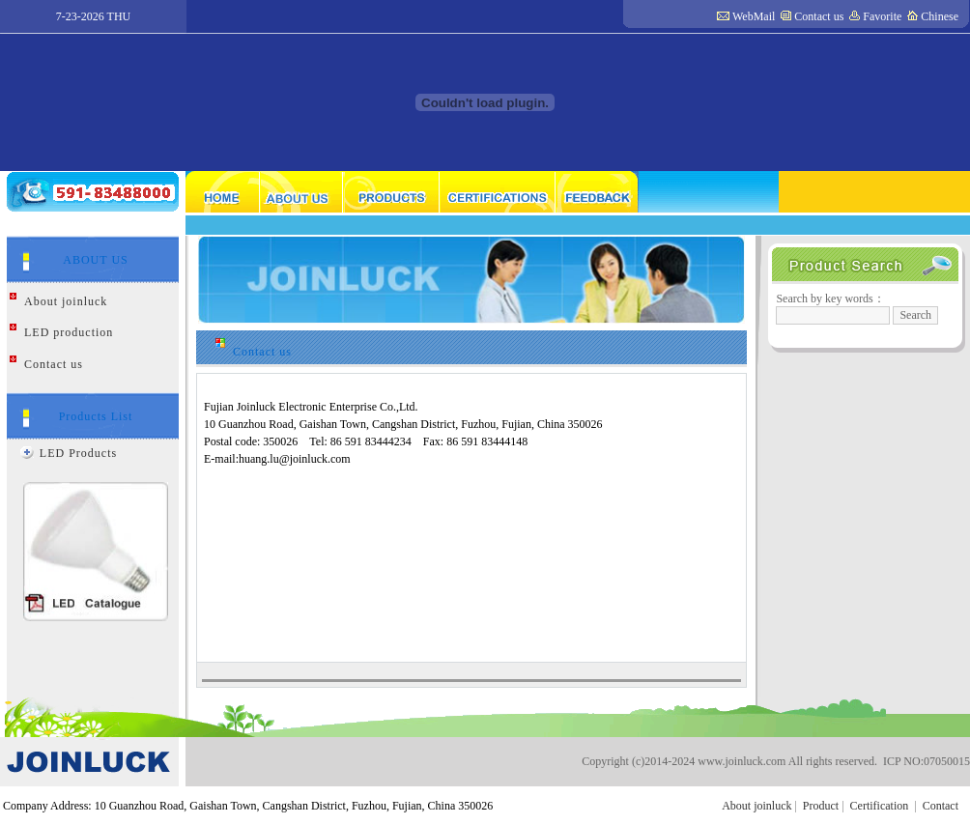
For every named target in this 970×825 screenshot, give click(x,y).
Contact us (818, 16)
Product (821, 805)
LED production (68, 332)
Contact (940, 805)
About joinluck (65, 301)
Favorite (882, 16)
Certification (879, 805)
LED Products (78, 453)
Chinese (939, 16)
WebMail (753, 16)
